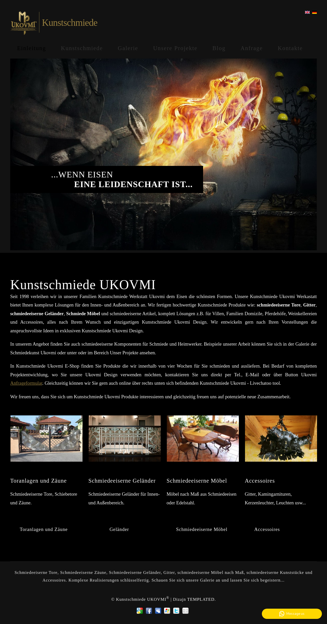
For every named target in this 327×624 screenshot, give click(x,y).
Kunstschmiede (82, 48)
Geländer (119, 529)
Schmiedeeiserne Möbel (201, 529)
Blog (219, 48)
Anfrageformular (26, 383)
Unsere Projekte (175, 48)
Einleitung (31, 48)
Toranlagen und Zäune (44, 529)
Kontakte (290, 48)
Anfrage (251, 48)
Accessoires (267, 529)
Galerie (128, 48)
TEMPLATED (201, 599)
